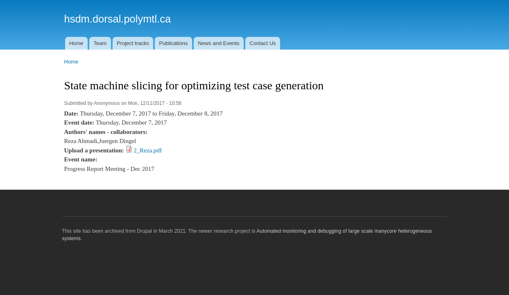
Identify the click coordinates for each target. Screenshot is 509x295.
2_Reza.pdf (147, 150)
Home (76, 43)
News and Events (218, 43)
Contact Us (262, 43)
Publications (173, 43)
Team (99, 43)
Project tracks (133, 43)
